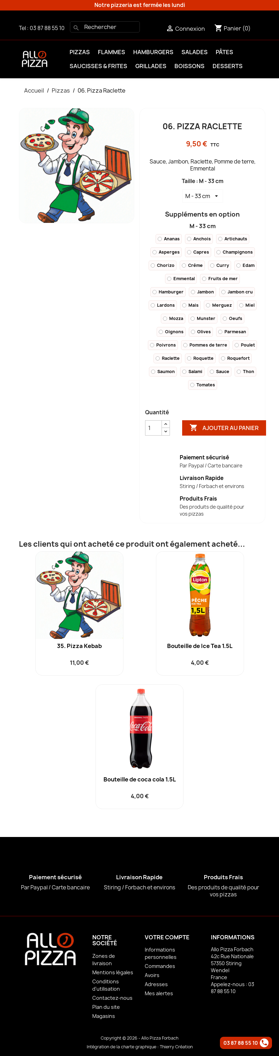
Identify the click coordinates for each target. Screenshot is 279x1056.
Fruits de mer (220, 279)
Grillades (150, 66)
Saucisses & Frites (98, 66)
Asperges (166, 252)
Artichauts (232, 239)
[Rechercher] (105, 26)
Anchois (199, 239)
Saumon (163, 371)
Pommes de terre (205, 345)
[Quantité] (153, 428)
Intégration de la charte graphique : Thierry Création (140, 1047)
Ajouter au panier (224, 427)
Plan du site (106, 1007)
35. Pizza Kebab (79, 646)
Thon (245, 371)
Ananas (169, 239)
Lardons (163, 305)
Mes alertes (159, 993)
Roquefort (235, 358)
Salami (192, 371)
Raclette (168, 358)
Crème (192, 265)
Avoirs (152, 975)
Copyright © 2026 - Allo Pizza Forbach (139, 1038)
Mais (190, 305)
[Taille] (202, 196)
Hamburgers (153, 52)
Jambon (202, 292)
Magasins (103, 1016)
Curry (219, 265)
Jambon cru (237, 292)
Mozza (173, 318)
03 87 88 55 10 (47, 28)
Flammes (111, 52)
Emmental (181, 279)
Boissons (189, 66)
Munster (203, 318)
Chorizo (162, 265)
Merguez (219, 305)
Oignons (171, 332)
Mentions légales (112, 972)
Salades (194, 52)
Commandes (160, 966)
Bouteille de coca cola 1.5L (139, 779)
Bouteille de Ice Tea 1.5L (199, 646)
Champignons (234, 252)
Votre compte (167, 937)
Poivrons (163, 345)
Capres (198, 252)
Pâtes (224, 52)
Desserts (228, 66)
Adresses (156, 984)
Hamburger (168, 292)
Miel (247, 305)
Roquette (200, 358)
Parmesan (232, 332)
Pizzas (80, 52)
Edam (245, 265)
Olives (201, 332)
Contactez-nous (112, 998)
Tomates (202, 385)
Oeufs (232, 318)
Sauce (219, 371)
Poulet (245, 345)
